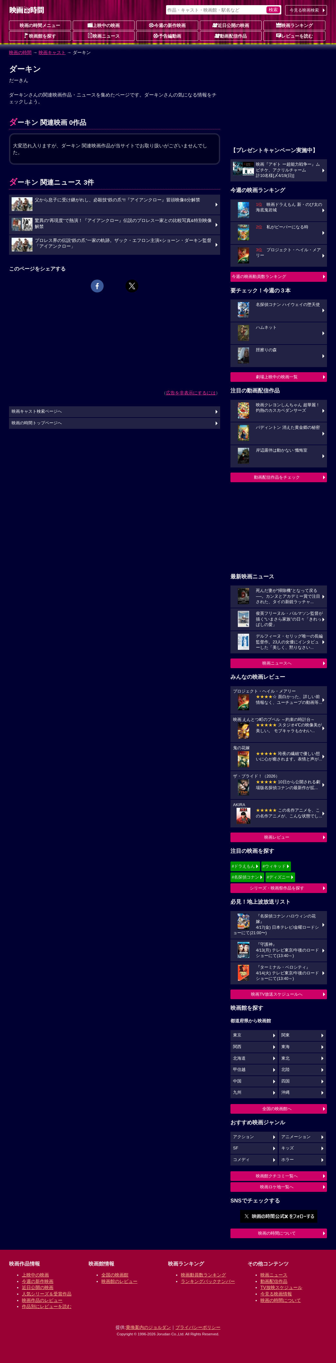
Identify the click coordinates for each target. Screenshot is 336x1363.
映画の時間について (277, 1233)
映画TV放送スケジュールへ (277, 994)
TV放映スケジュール (281, 1287)
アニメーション (296, 1137)
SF (235, 1148)
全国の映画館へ (277, 1108)
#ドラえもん (243, 866)
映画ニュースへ (277, 663)
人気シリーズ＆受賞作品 (46, 1293)
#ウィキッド (274, 866)
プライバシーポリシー (197, 1327)
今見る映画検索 (304, 10)
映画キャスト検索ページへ (37, 411)
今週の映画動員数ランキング (259, 276)
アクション (243, 1137)
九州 (237, 1092)
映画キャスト (52, 52)
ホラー (287, 1159)
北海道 (239, 1058)
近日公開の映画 (230, 25)
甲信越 (239, 1069)
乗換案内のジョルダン (148, 1327)
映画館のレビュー (119, 1281)
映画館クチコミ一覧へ (277, 1176)
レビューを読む (294, 36)
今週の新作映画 (167, 25)
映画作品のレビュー (42, 1300)
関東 (285, 1035)
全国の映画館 (114, 1274)
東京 (237, 1035)
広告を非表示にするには (191, 392)
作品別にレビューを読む (46, 1306)
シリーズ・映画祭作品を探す (277, 888)
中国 (237, 1081)
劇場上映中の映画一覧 (277, 376)
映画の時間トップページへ (37, 423)
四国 (285, 1081)
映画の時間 (20, 52)
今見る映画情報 (276, 1293)
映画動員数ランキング (203, 1274)
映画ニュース (104, 36)
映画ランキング (294, 25)
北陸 (285, 1069)
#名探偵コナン (245, 877)
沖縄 (285, 1092)
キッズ (287, 1148)
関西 (237, 1047)
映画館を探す (40, 36)
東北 (285, 1058)
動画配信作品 (231, 36)
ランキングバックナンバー (208, 1281)
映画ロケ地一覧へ (277, 1186)
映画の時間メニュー (40, 25)
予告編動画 (167, 36)
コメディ (241, 1159)
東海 (285, 1047)
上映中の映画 (104, 25)
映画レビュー (276, 837)
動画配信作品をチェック (277, 477)
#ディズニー (278, 877)
